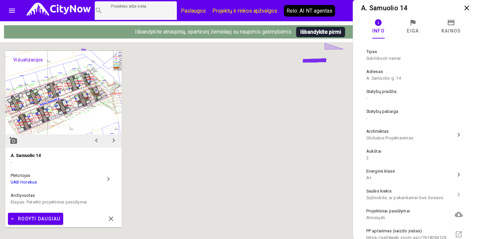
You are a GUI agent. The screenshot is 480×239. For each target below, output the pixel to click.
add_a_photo (13, 140)
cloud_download (459, 214)
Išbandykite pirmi (320, 32)
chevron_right (114, 140)
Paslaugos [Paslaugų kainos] (193, 11)
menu (12, 11)
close (467, 8)
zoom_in (112, 125)
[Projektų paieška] (136, 10)
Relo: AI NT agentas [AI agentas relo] (309, 11)
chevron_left (96, 140)
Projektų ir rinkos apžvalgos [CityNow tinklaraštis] (244, 11)
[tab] (378, 27)
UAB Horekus (24, 182)
